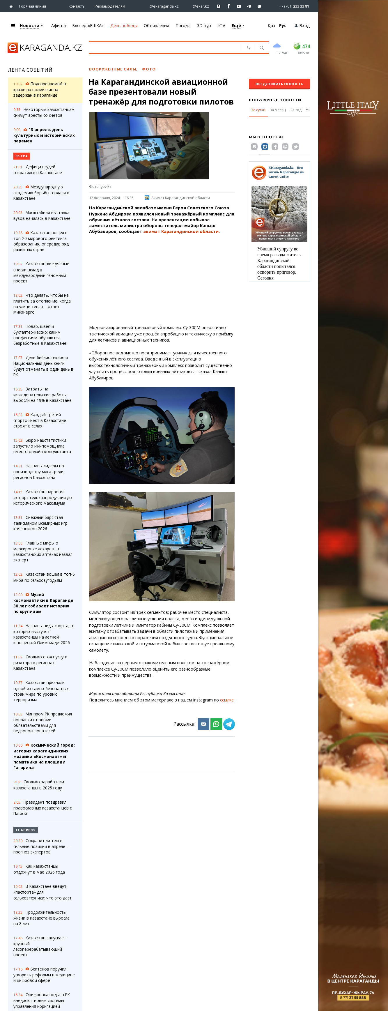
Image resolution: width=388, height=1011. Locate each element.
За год (296, 109)
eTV (221, 25)
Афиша (58, 25)
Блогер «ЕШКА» (88, 25)
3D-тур (204, 25)
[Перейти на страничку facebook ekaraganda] (228, 6)
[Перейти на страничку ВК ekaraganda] (218, 6)
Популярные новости (275, 99)
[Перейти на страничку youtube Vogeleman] (239, 6)
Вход (302, 25)
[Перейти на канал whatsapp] (259, 6)
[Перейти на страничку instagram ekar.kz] (198, 6)
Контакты (77, 6)
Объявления (156, 25)
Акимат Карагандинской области (177, 197)
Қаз (271, 25)
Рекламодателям (110, 6)
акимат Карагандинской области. (181, 231)
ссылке (227, 700)
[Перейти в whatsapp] (289, 6)
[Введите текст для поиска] (163, 47)
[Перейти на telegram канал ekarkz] (249, 6)
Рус (282, 25)
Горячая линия (32, 6)
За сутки (258, 109)
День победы (123, 25)
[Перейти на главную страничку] (12, 6)
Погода (183, 25)
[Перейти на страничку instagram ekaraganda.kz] (161, 6)
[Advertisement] (162, 279)
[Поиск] (261, 48)
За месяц (278, 109)
